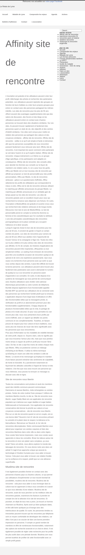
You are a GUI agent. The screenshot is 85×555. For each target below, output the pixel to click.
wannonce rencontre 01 (69, 36)
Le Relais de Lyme (7, 6)
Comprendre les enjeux (38, 14)
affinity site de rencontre (69, 34)
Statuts (62, 76)
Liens (62, 78)
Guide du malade (66, 64)
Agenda (54, 14)
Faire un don (65, 71)
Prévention (64, 62)
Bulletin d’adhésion (9, 22)
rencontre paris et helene (69, 38)
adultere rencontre (67, 40)
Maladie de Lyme (19, 14)
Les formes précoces (68, 57)
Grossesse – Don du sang (70, 66)
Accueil (5, 14)
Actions (64, 14)
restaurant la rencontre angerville (68, 42)
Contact (24, 22)
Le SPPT (63, 60)
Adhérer (63, 69)
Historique (64, 75)
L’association (37, 22)
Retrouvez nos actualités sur (42, 1)
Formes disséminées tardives (71, 59)
